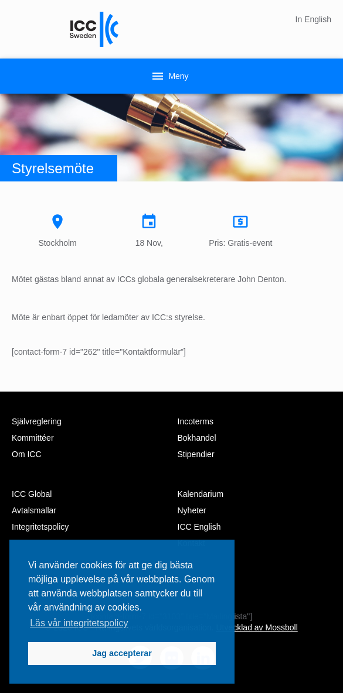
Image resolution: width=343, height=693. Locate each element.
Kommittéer (33, 437)
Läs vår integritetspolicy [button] (79, 623)
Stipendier (196, 454)
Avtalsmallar (34, 510)
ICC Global (32, 494)
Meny (170, 76)
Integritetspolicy (40, 526)
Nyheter (192, 510)
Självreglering (37, 421)
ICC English (199, 526)
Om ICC (27, 454)
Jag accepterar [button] (122, 653)
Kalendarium (201, 494)
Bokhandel (197, 437)
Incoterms (195, 421)
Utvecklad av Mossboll (256, 627)
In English (313, 19)
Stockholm (57, 230)
